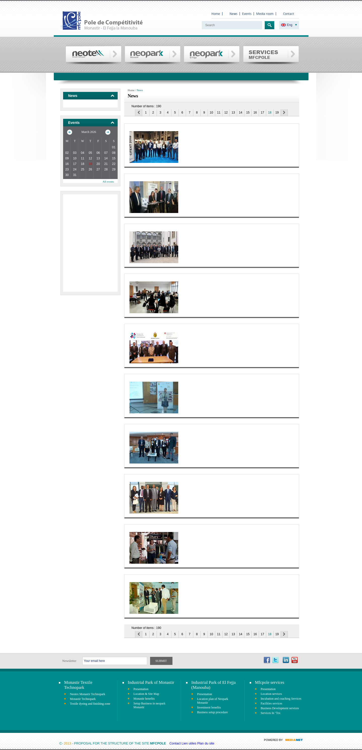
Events (246, 14)
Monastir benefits (144, 698)
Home (215, 14)
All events (108, 181)
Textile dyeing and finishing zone (90, 703)
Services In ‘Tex (270, 713)
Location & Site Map (146, 694)
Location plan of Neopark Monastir (212, 700)
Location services (271, 694)
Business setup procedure (212, 712)
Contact (288, 14)
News (233, 14)
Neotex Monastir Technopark (87, 694)
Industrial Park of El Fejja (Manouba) (213, 685)
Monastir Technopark (83, 699)
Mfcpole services (269, 682)
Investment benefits (209, 707)
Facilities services (271, 703)
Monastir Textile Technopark (78, 685)
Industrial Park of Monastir (151, 682)
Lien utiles (189, 743)
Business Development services (280, 708)
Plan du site (205, 743)
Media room (265, 14)
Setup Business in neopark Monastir (149, 705)
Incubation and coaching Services (281, 698)
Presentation (140, 689)
